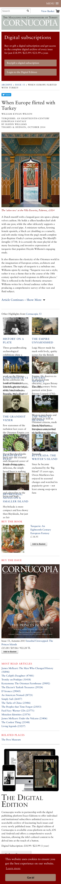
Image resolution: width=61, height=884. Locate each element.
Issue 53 (20, 85)
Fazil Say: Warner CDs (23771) (17, 710)
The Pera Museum (11, 739)
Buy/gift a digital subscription (23, 62)
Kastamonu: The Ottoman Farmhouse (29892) (25, 683)
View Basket (47, 11)
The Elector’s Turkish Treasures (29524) (22, 687)
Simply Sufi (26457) (11, 699)
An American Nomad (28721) (17, 695)
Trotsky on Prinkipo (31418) (16, 679)
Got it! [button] (30, 877)
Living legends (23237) (13, 726)
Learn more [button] (13, 868)
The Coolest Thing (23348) (15, 722)
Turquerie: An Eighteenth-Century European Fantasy (40, 530)
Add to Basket (38, 544)
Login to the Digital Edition (22, 72)
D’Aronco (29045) (11, 691)
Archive (6, 85)
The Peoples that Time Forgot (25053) (21, 706)
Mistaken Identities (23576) (15, 714)
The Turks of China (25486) (16, 702)
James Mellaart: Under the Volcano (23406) (24, 718)
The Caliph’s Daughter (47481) (17, 675)
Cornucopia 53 (33, 313)
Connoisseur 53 (15, 377)
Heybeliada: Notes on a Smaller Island (15, 498)
